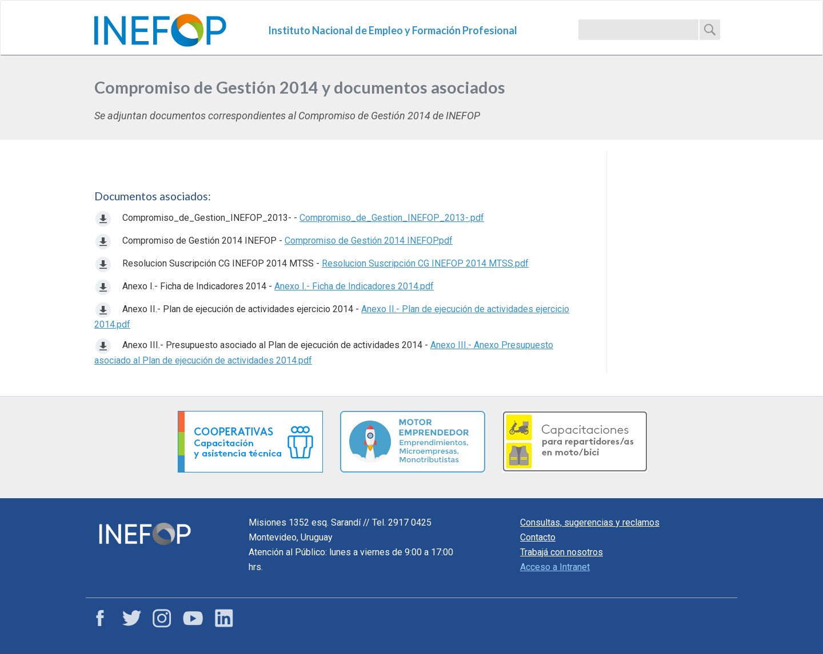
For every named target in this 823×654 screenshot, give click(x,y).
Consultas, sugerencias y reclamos (590, 522)
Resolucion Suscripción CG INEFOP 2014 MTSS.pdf (425, 263)
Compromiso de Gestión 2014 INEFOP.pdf (369, 240)
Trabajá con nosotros (561, 552)
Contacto (538, 537)
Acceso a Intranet (555, 567)
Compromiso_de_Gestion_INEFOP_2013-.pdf (391, 217)
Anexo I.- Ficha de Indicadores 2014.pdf (354, 286)
